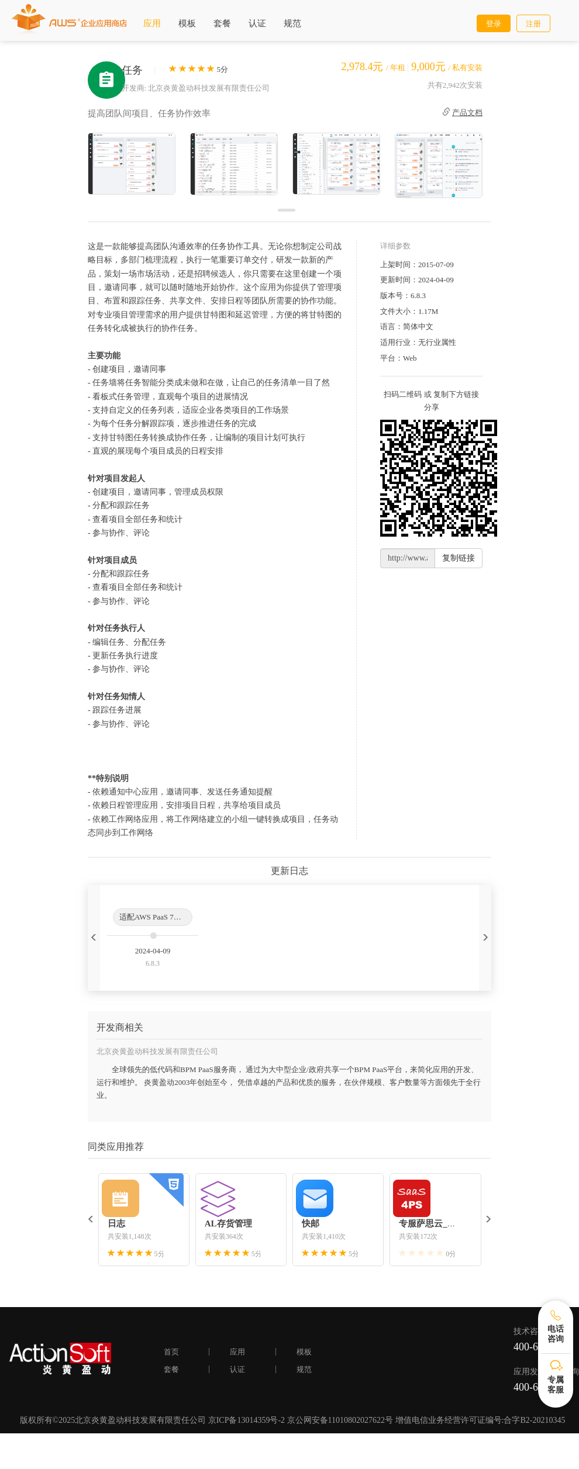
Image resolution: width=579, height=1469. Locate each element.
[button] (94, 938)
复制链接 (458, 558)
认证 (257, 23)
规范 (292, 23)
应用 (152, 23)
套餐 (222, 23)
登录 (493, 23)
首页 (171, 1352)
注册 (533, 23)
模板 (187, 23)
